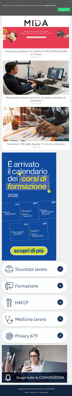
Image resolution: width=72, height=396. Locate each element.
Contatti (26, 392)
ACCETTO (64, 10)
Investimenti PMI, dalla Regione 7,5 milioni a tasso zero (36, 144)
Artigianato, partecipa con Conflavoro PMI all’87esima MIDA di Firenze (36, 53)
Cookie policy (43, 392)
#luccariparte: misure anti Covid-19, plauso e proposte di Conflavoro (36, 99)
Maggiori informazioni (50, 5)
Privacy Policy (34, 392)
